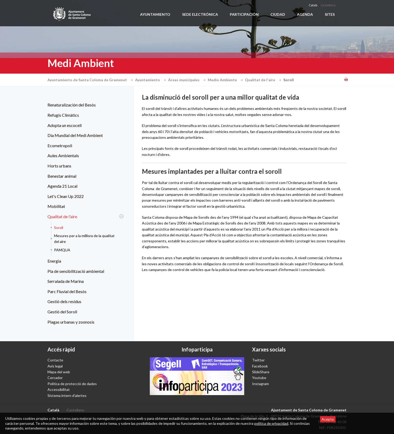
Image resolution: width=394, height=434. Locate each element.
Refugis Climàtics (63, 115)
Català (313, 5)
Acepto (328, 419)
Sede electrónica (200, 14)
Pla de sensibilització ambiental (75, 271)
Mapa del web (58, 372)
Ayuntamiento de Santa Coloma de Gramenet (90, 80)
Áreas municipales (187, 80)
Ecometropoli (59, 145)
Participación (244, 14)
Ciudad (277, 14)
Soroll (58, 227)
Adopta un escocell (64, 125)
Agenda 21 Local (62, 185)
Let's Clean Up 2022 (65, 196)
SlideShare (260, 372)
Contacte (55, 360)
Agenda (305, 14)
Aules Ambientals (63, 155)
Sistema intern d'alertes (67, 395)
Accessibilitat (58, 389)
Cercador (55, 377)
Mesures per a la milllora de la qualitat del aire (84, 238)
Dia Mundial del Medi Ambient (75, 135)
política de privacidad (271, 423)
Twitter (258, 360)
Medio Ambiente (226, 80)
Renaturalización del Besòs (71, 104)
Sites (330, 14)
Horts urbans (59, 165)
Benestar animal (61, 175)
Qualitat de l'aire (264, 80)
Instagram (260, 383)
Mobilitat (56, 206)
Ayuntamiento (155, 14)
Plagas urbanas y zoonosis (70, 321)
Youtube (259, 377)
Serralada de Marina (65, 281)
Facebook (260, 366)
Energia (54, 260)
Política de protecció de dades (72, 383)
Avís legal (55, 366)
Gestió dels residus (64, 301)
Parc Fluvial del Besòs (67, 291)
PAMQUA (62, 250)
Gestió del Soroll (62, 311)
